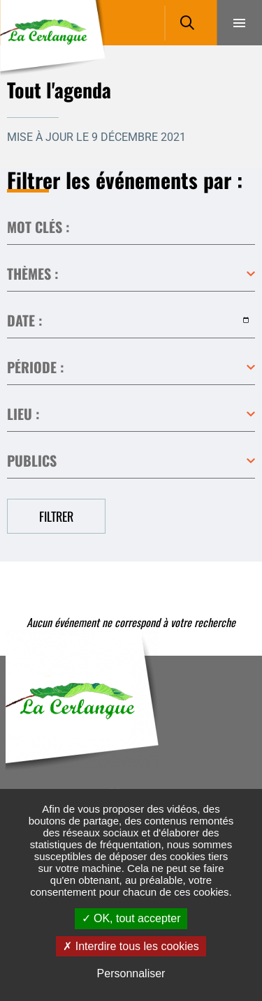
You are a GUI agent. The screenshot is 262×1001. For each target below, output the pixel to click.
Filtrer (56, 516)
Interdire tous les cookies (130, 946)
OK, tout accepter (131, 918)
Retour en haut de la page (231, 656)
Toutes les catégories (131, 274)
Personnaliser (131, 973)
